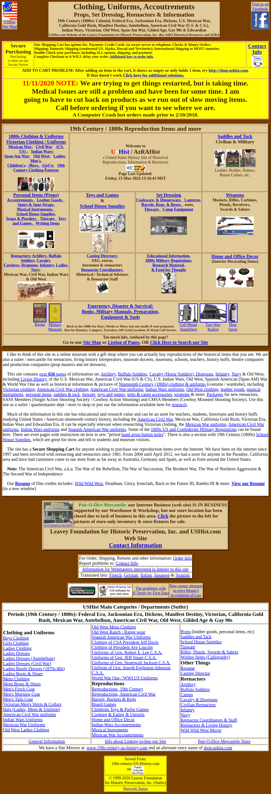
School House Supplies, (36, 214)
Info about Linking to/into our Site (135, 741)
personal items (38, 394)
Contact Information (135, 545)
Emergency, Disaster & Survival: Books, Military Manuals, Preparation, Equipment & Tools (120, 311)
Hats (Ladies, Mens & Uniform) (31, 709)
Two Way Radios (213, 325)
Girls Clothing (16, 643)
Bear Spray (233, 325)
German (131, 575)
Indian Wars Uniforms (23, 719)
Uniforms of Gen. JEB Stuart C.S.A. (124, 657)
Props (186, 631)
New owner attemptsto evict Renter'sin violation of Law (186, 590)
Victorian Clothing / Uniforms (36, 141)
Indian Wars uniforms (164, 389)
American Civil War (155, 419)
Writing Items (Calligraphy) (205, 657)
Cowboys (11, 265)
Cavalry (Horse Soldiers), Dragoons (181, 374)
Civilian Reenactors (198, 704)
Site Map (92, 342)
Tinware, (48, 218)
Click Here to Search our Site (179, 342)
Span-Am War (16, 156)
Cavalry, (44, 260)
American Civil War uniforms (116, 389)
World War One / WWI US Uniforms (125, 677)
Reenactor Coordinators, (102, 270)
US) (22, 151)
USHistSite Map (9, 22)
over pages (52, 374)
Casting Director (195, 673)
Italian (146, 575)
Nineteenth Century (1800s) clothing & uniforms (162, 384)
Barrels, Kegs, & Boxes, (162, 204)
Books (39, 323)
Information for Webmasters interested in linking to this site (135, 569)
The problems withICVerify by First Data (151, 590)
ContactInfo (257, 49)
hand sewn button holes (142, 434)
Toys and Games (102, 195)
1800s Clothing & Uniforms (36, 136)
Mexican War (19, 147)
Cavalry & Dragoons (199, 699)
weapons (182, 394)
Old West (41, 156)
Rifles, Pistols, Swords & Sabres (209, 652)
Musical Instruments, (36, 209)
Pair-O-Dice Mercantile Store (224, 741)
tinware (88, 394)
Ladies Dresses (16, 653)
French (115, 575)
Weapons (235, 195)
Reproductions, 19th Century (117, 689)
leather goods (232, 389)
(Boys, (34, 165)
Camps (187, 694)
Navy (35, 270)
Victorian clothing (19, 389)
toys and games (111, 394)
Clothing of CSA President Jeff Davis (125, 642)
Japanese (162, 575)
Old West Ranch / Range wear (118, 632)
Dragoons (29, 265)
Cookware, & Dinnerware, (159, 200)
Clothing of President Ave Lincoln (122, 647)
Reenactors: (21, 256)
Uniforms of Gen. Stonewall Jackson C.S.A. (131, 662)
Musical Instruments (110, 729)
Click (163, 516)
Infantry (47, 265)
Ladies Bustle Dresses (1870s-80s (33, 668)
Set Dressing (168, 195)
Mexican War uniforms (205, 424)
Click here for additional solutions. (153, 75)
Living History (34, 379)
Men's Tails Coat (18, 699)
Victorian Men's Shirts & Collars (32, 704)
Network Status (135, 788)
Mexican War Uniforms (24, 724)
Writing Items (48, 223)
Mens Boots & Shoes (22, 683)
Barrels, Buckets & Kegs (114, 699)
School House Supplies (102, 206)
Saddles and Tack (234, 136)
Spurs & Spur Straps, (36, 204)
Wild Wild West (89, 483)
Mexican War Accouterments (117, 734)
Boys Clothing (16, 638)
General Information (47, 741)
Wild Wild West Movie (201, 730)
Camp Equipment (178, 209)
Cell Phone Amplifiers (188, 325)
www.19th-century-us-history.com (117, 747)
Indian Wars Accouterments (116, 724)
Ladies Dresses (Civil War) (27, 663)
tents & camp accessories (149, 394)
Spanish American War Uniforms (121, 637)
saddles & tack (67, 394)
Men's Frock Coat (19, 689)
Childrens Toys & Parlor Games (120, 709)
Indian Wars (41, 151)
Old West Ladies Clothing (26, 729)
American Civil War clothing (62, 389)
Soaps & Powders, (22, 218)
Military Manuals (55, 325)
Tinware (188, 646)
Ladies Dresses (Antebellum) (29, 658)
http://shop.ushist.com (228, 70)
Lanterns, (192, 200)
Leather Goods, (51, 200)
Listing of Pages (123, 342)
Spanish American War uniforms (97, 429)
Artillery (39, 256)
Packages (215, 394)
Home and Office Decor (235, 256)
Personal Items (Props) (36, 195)
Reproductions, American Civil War (123, 694)
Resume (188, 668)
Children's (16, 165)
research (179, 404)
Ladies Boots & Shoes (23, 673)
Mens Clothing (16, 678)
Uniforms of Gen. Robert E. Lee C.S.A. (127, 652)
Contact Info (127, 563)
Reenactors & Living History (206, 725)
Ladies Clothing (17, 648)
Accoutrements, (21, 200)
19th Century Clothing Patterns (39, 167)
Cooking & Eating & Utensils (118, 714)
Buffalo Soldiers (132, 374)
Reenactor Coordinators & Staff (209, 720)
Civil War (44, 147)
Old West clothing (202, 389)
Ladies (59, 156)
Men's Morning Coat (21, 694)
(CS (59, 147)
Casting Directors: (102, 256)
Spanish (182, 575)
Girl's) (47, 165)
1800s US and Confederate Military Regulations (194, 429)
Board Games (104, 704)
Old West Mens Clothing (114, 627)
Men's (35, 161)
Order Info (182, 558)
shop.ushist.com (217, 747)
